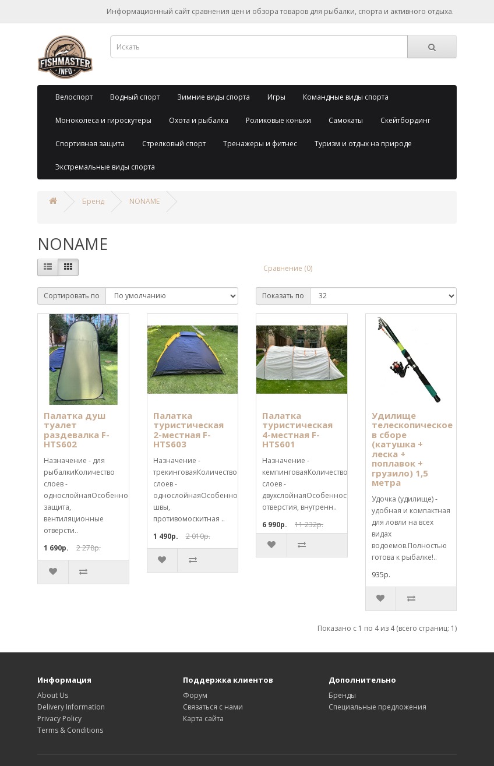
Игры (276, 97)
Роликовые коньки (278, 120)
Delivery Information (71, 707)
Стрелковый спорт (174, 144)
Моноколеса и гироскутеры (103, 120)
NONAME (144, 201)
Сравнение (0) (287, 268)
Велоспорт (74, 97)
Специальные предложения (377, 707)
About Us (52, 695)
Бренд (93, 201)
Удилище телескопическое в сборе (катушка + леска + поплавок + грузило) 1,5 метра (412, 449)
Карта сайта (203, 718)
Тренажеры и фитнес (260, 144)
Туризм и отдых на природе (363, 144)
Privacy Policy (59, 718)
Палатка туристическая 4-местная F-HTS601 (297, 430)
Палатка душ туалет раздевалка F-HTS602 (77, 430)
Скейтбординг (405, 120)
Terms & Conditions (70, 730)
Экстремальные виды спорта (105, 167)
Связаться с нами (213, 707)
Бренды (342, 695)
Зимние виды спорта (213, 97)
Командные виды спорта (346, 97)
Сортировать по (72, 296)
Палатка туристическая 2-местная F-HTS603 (188, 430)
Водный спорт (135, 97)
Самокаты (346, 120)
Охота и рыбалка (198, 120)
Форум (195, 695)
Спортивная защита (90, 144)
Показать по (283, 296)
